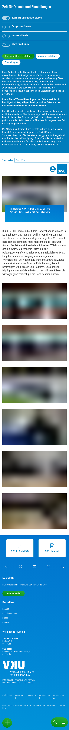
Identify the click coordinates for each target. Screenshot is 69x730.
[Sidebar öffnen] (7, 723)
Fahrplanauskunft (9, 613)
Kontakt (5, 609)
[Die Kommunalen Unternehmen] (18, 669)
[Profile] (53, 169)
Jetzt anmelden (13, 593)
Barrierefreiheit (44, 695)
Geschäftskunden (23, 160)
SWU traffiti (7, 649)
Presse (5, 618)
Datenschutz (19, 695)
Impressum (31, 695)
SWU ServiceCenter (10, 638)
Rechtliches (7, 695)
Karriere (5, 622)
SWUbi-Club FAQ (19, 548)
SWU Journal (52, 548)
